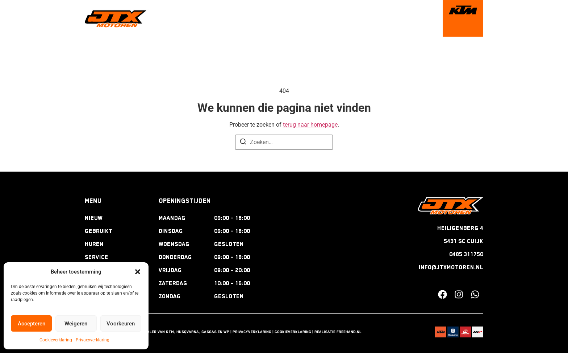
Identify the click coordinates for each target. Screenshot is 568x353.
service (293, 18)
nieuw (198, 18)
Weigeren (75, 323)
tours (323, 18)
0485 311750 (466, 254)
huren (262, 18)
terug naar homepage (310, 124)
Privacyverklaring (92, 339)
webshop (354, 18)
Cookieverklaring (55, 339)
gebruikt (230, 18)
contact (420, 18)
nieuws (388, 18)
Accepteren (31, 323)
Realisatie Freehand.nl (338, 331)
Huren (94, 244)
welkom (168, 18)
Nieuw (94, 218)
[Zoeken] (243, 143)
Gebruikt (98, 231)
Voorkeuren (120, 323)
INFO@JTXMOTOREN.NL (451, 267)
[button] (137, 271)
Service (96, 257)
